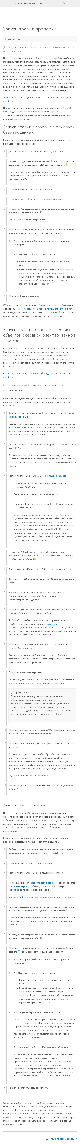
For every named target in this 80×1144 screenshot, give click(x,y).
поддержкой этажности (40, 189)
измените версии (19, 886)
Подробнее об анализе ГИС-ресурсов (28, 775)
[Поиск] (64, 3)
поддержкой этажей (59, 476)
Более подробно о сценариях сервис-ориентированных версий (41, 897)
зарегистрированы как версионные (29, 703)
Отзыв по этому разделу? (63, 1138)
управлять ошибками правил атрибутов (45, 309)
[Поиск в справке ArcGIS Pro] (37, 3)
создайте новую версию (43, 883)
